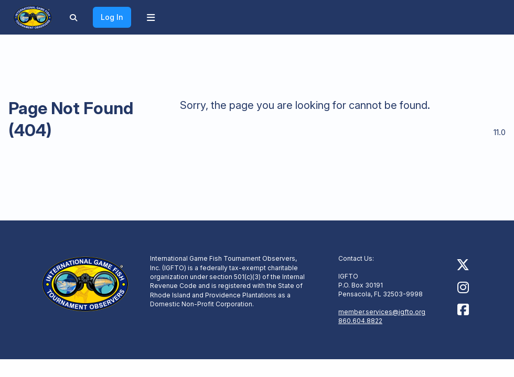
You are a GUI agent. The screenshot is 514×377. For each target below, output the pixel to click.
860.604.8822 (360, 321)
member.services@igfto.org (381, 312)
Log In (112, 17)
